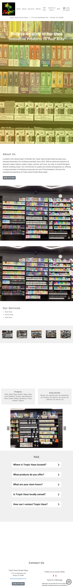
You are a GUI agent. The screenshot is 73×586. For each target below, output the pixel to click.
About (24, 9)
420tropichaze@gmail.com (18, 578)
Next (64, 428)
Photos (38, 9)
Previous (8, 428)
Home (19, 9)
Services (31, 9)
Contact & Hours (51, 9)
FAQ (58, 9)
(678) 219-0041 (66, 9)
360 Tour (44, 9)
